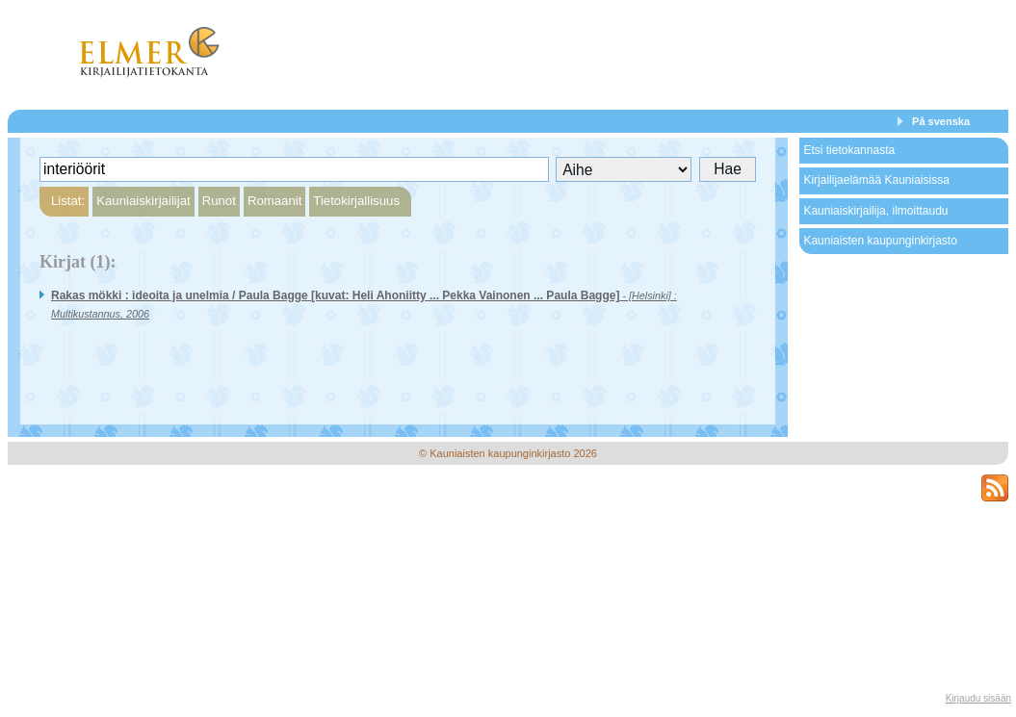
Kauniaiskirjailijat (143, 200)
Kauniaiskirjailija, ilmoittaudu (875, 211)
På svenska (941, 121)
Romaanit (274, 200)
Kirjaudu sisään (978, 698)
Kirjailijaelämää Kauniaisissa (876, 180)
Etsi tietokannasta (849, 150)
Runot (219, 200)
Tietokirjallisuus (356, 200)
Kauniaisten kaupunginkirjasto (879, 240)
